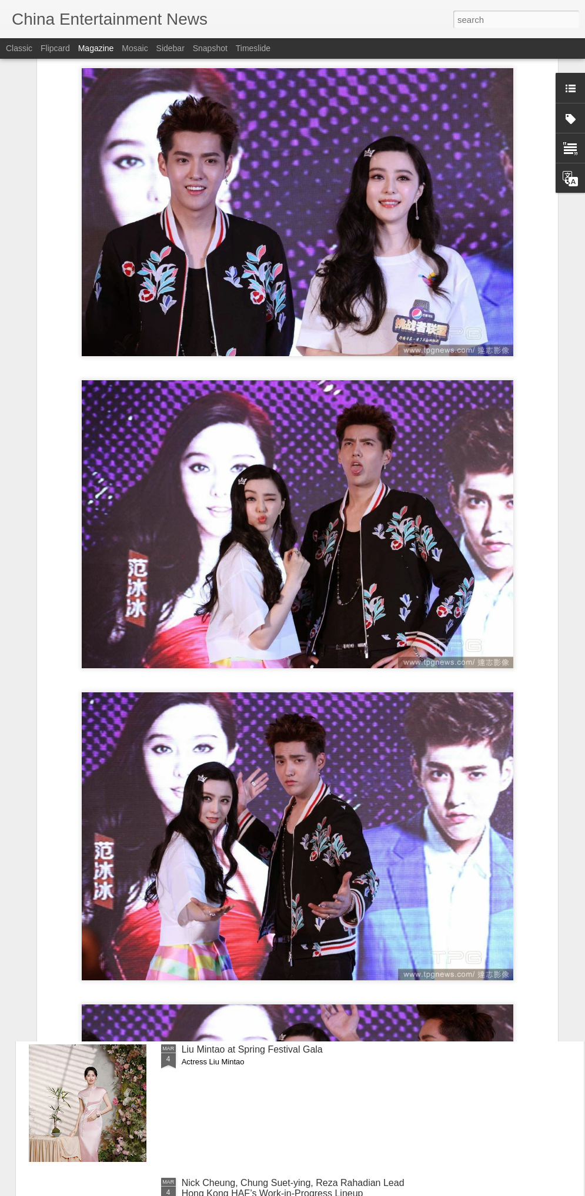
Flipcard (55, 48)
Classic (19, 48)
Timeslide (253, 48)
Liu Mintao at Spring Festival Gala (252, 1049)
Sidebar (170, 48)
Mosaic (135, 48)
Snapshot (210, 48)
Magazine (96, 48)
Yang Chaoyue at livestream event (253, 916)
